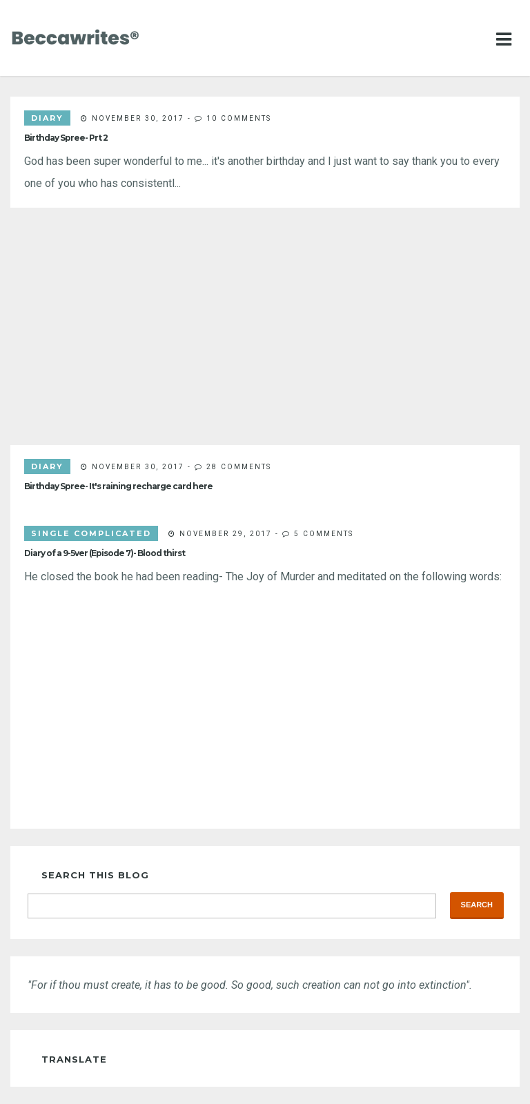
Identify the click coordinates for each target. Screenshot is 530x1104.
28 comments (238, 466)
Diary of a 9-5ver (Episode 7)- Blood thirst (104, 553)
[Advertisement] (265, 326)
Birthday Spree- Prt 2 (66, 137)
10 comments (238, 118)
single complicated (91, 533)
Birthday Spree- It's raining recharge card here (118, 486)
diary (47, 118)
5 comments (323, 533)
